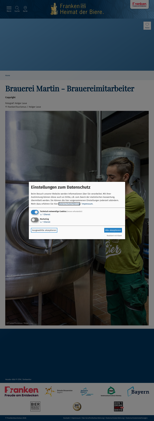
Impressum (87, 204)
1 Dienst (45, 214)
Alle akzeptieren (113, 230)
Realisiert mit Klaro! (114, 236)
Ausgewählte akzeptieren (44, 230)
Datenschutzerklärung (69, 204)
